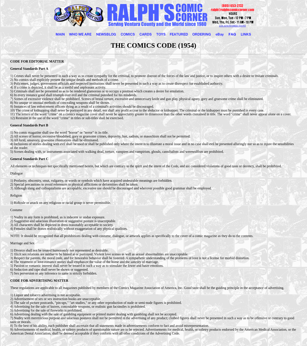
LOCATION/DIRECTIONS (232, 25)
